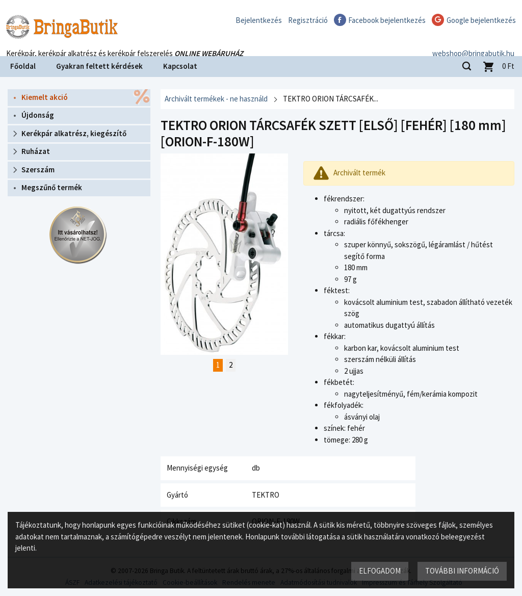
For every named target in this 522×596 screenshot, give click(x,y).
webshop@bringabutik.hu (473, 42)
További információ (462, 571)
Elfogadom (380, 571)
